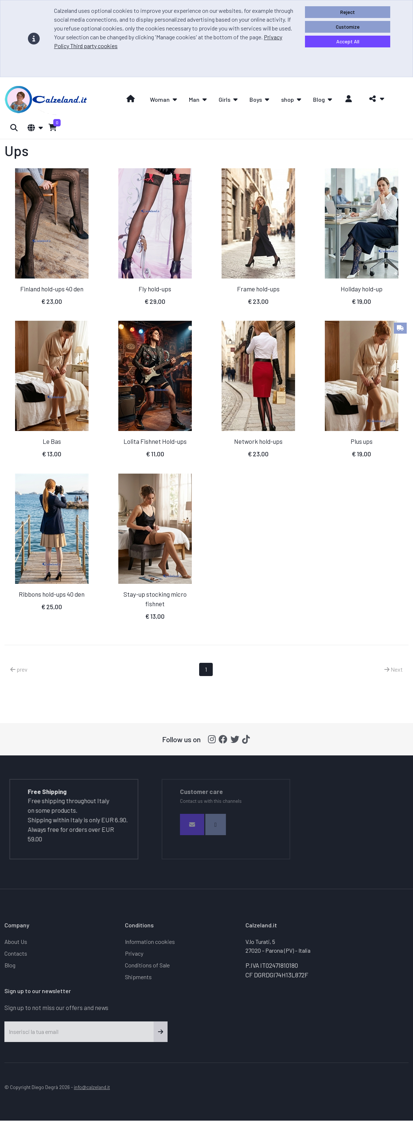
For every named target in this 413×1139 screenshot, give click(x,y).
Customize (348, 27)
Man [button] (194, 99)
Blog (9, 965)
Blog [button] (319, 99)
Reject (347, 12)
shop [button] (287, 99)
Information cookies (150, 941)
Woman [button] (160, 99)
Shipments (138, 976)
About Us (15, 941)
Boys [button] (255, 99)
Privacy (134, 953)
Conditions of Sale (147, 965)
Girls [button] (224, 99)
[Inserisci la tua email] (79, 1031)
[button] (374, 98)
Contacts (15, 953)
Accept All (347, 41)
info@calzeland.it (92, 1087)
